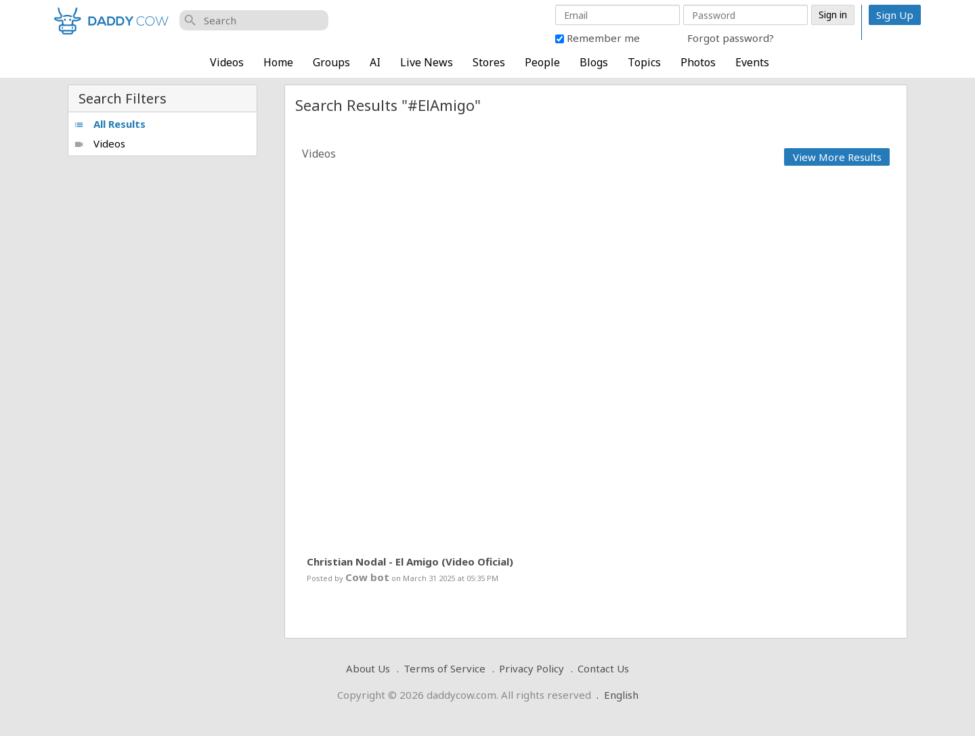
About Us (368, 668)
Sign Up (894, 15)
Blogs (594, 62)
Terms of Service (444, 668)
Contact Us (603, 668)
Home (278, 62)
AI (375, 62)
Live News (426, 62)
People (542, 62)
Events (752, 62)
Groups (331, 62)
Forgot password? (730, 38)
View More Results (837, 157)
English (621, 695)
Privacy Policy (531, 668)
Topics (644, 62)
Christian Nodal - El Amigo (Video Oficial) (410, 561)
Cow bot (367, 577)
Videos (227, 62)
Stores (489, 62)
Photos (698, 62)
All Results (110, 124)
